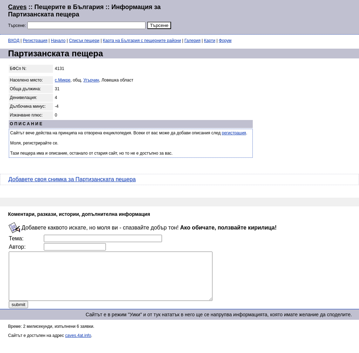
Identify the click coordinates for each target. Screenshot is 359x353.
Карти (209, 40)
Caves (17, 6)
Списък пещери (84, 40)
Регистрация (35, 40)
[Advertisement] (266, 16)
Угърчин (91, 80)
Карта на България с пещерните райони (142, 40)
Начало (58, 40)
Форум (225, 40)
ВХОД (13, 40)
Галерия (192, 40)
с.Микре (62, 80)
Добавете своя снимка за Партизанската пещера (72, 179)
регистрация (234, 132)
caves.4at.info (78, 345)
